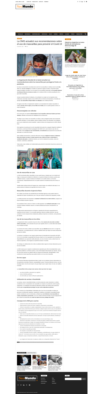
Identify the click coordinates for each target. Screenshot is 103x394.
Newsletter (54, 383)
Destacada (44, 34)
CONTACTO (41, 1)
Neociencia (27, 34)
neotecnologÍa (36, 34)
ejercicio (27, 342)
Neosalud (20, 34)
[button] (85, 34)
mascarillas (32, 342)
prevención (43, 342)
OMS (39, 342)
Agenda (56, 34)
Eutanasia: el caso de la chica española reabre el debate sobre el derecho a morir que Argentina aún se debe (54, 368)
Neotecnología (44, 381)
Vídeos (72, 34)
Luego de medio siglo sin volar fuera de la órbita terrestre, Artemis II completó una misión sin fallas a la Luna (24, 368)
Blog (50, 34)
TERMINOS (46, 1)
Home (18, 37)
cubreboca (22, 342)
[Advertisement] (51, 22)
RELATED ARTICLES (21, 352)
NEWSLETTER (35, 1)
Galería (67, 34)
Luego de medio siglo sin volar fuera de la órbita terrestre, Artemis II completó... (75, 77)
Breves (61, 34)
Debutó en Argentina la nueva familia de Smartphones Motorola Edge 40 (74, 44)
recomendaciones (50, 342)
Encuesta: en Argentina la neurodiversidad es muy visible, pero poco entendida (39, 367)
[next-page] (61, 353)
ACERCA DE (29, 1)
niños (36, 342)
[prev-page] (59, 353)
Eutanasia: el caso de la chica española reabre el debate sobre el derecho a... (75, 96)
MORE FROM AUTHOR (31, 352)
